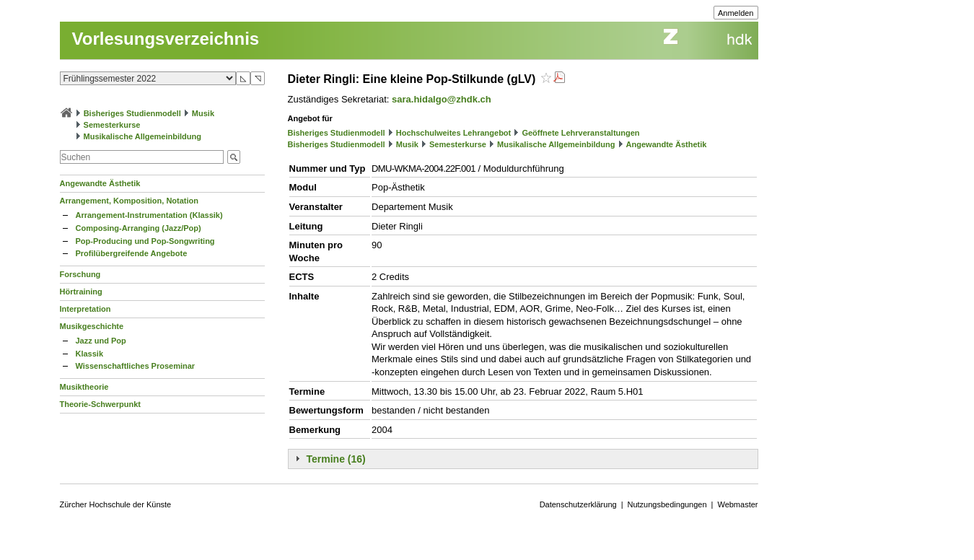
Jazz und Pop (101, 340)
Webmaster (737, 504)
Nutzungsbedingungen (667, 504)
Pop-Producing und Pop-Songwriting (145, 241)
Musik (203, 113)
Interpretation (85, 309)
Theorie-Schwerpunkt (100, 404)
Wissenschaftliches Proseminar (136, 366)
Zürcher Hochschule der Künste (116, 504)
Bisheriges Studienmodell (132, 113)
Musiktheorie (84, 386)
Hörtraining (81, 291)
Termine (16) (336, 459)
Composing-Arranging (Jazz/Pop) (138, 228)
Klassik (90, 353)
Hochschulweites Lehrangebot (454, 132)
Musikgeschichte (92, 326)
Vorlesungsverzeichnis (166, 38)
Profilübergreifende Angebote (132, 253)
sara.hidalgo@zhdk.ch (441, 99)
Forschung (80, 274)
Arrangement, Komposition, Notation (129, 200)
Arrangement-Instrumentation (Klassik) (149, 215)
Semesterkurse (112, 125)
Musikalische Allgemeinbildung (142, 136)
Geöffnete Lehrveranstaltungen (580, 132)
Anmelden (736, 13)
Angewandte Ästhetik (100, 183)
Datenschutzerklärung (578, 504)
